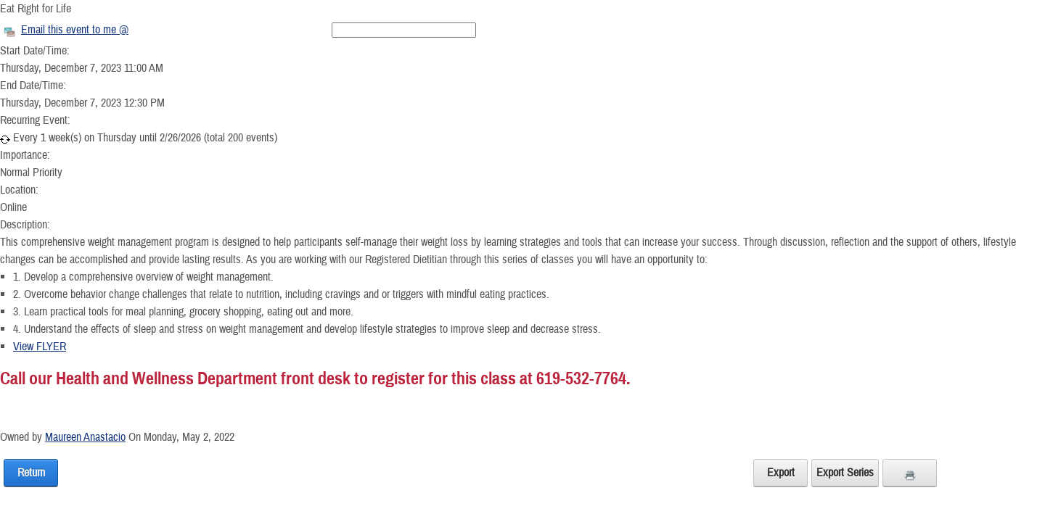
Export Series (845, 472)
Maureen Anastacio (85, 437)
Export (781, 472)
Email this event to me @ (74, 29)
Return (31, 472)
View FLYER (39, 346)
